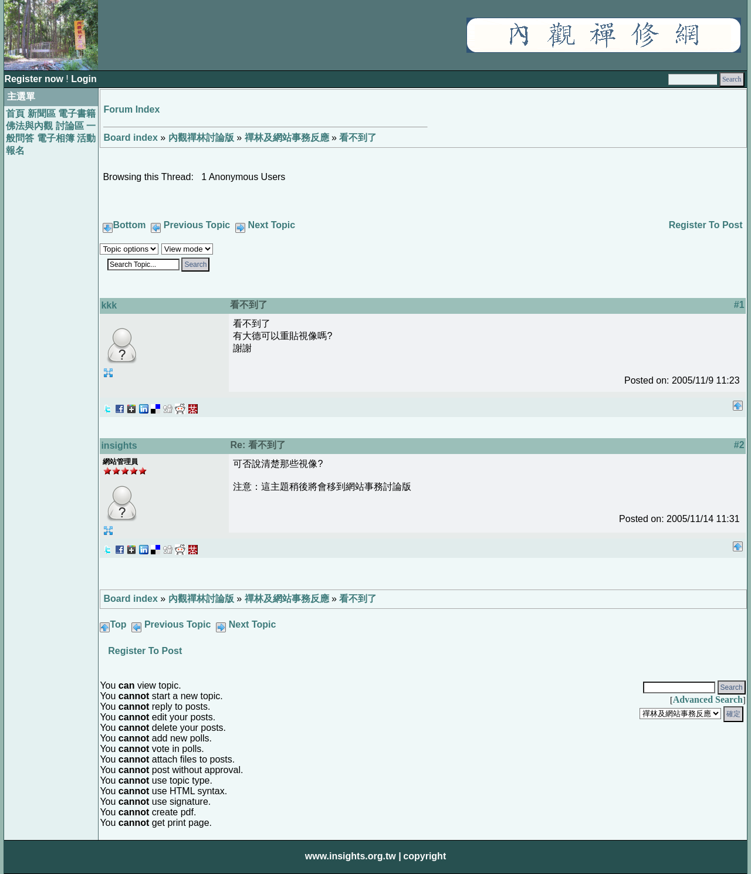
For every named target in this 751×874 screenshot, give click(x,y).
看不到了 (358, 138)
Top (118, 624)
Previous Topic (197, 225)
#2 (739, 445)
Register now (35, 79)
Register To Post (706, 225)
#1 (739, 305)
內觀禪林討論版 (201, 138)
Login (84, 79)
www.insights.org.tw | (353, 856)
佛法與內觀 (29, 126)
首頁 (15, 113)
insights (119, 445)
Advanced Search (708, 699)
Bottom (129, 225)
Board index (130, 138)
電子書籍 (77, 113)
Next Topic (272, 225)
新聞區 (42, 113)
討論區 (70, 126)
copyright (424, 856)
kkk (109, 305)
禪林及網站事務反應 (287, 138)
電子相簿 (56, 138)
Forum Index (131, 109)
